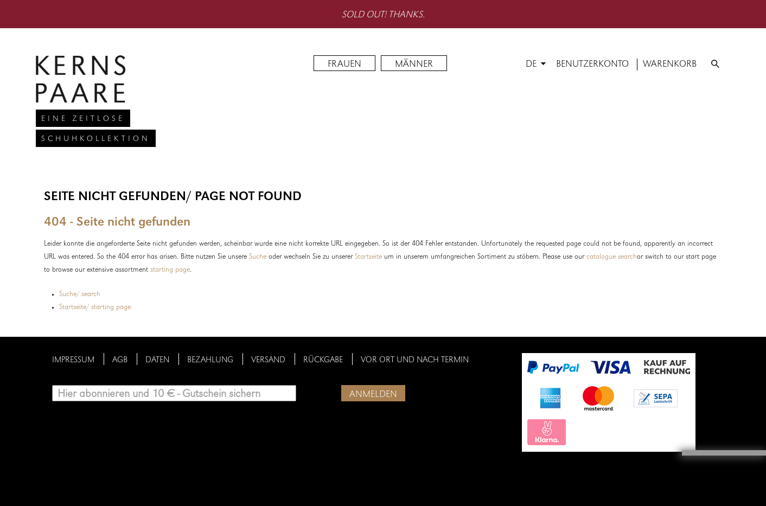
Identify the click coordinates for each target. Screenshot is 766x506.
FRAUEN (344, 64)
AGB (119, 360)
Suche (257, 257)
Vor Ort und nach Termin (415, 360)
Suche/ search (79, 294)
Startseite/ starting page (95, 307)
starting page (170, 270)
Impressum (73, 360)
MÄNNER (414, 64)
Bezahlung (210, 360)
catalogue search (611, 257)
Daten (157, 360)
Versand (268, 360)
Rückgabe (323, 360)
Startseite (368, 257)
